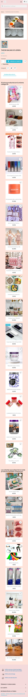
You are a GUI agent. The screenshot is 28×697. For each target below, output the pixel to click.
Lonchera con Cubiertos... (14, 294)
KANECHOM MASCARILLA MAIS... (14, 437)
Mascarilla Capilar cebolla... (14, 365)
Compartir (8, 68)
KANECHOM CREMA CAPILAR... (14, 389)
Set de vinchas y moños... (14, 223)
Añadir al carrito (14, 61)
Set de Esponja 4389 (14, 104)
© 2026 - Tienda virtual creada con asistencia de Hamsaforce (13, 694)
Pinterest (15, 68)
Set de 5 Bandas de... (14, 563)
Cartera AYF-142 (14, 128)
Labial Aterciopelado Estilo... (14, 539)
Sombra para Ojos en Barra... (14, 152)
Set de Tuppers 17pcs (14, 491)
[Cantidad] (2, 61)
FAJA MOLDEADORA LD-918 (14, 247)
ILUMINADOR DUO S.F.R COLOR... (14, 413)
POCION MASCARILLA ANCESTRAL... (14, 199)
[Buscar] (14, 6)
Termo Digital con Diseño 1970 (14, 175)
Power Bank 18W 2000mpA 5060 (14, 342)
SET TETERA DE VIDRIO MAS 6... (14, 658)
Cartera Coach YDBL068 (14, 318)
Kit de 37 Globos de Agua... (14, 634)
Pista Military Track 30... (14, 460)
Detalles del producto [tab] (9, 74)
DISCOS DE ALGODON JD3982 (14, 586)
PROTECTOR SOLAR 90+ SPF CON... (14, 515)
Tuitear (11, 68)
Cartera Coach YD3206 (14, 610)
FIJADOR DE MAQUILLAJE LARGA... (14, 270)
